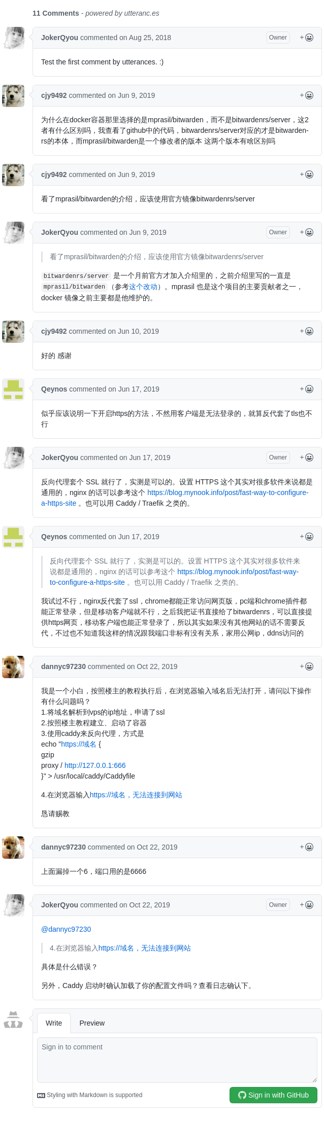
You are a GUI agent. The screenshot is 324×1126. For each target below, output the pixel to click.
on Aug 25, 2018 (145, 37)
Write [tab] (54, 1023)
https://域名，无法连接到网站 (136, 795)
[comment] (177, 1060)
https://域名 (78, 744)
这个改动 (143, 287)
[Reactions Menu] (306, 37)
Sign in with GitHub (273, 1095)
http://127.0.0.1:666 (95, 765)
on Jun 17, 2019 (133, 389)
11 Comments (56, 13)
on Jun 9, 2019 (131, 95)
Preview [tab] (92, 1023)
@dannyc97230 (66, 929)
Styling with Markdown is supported (89, 1096)
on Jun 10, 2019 (133, 331)
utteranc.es (141, 13)
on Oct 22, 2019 (152, 666)
